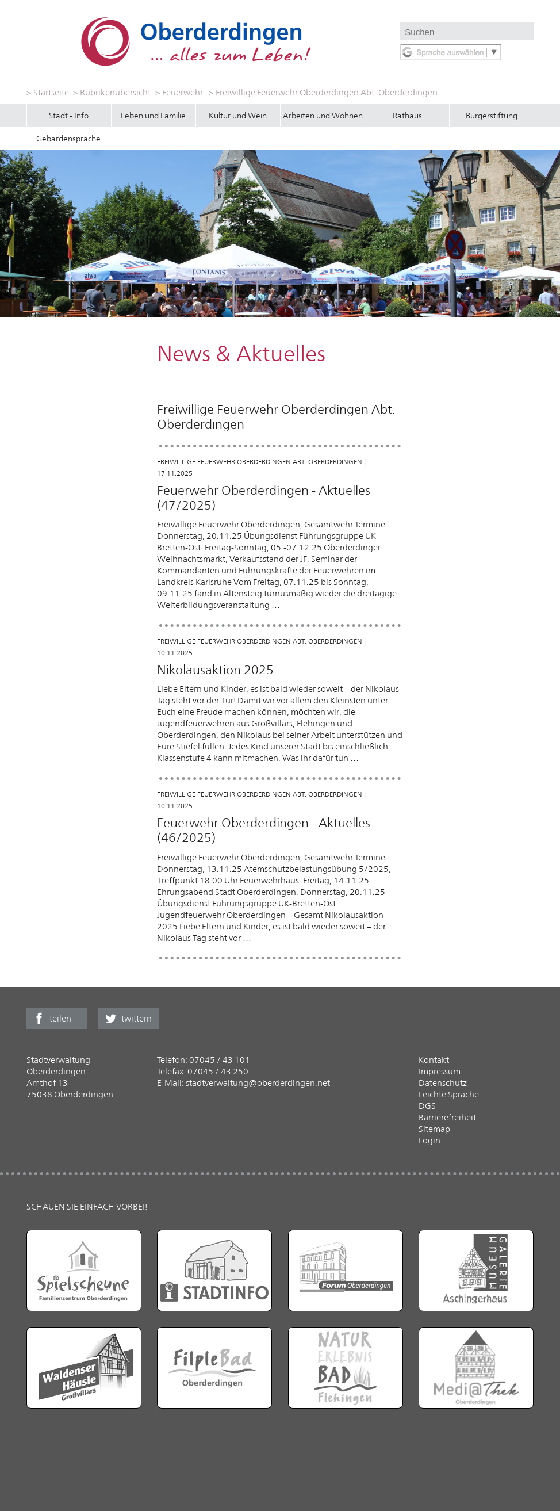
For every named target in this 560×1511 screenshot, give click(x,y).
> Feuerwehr (179, 92)
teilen (60, 1018)
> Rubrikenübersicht (112, 92)
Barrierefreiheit (447, 1117)
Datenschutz (443, 1083)
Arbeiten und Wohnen (323, 115)
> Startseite (47, 92)
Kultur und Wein (238, 115)
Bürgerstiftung (491, 115)
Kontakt (434, 1060)
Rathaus (407, 115)
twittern (136, 1018)
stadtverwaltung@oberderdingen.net (258, 1083)
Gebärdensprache (68, 138)
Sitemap (434, 1129)
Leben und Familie (153, 115)
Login (429, 1140)
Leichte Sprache (449, 1094)
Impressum (440, 1071)
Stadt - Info (69, 115)
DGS (427, 1106)
